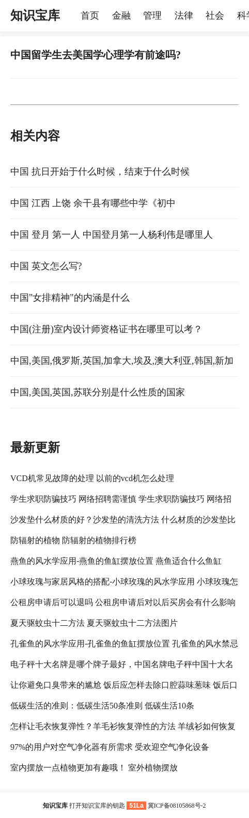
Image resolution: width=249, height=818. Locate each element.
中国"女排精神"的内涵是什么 (70, 297)
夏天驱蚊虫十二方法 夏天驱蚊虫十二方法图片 (94, 623)
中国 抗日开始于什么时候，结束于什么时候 (100, 171)
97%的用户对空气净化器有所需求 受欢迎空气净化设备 (109, 747)
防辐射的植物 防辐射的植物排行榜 (73, 540)
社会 (215, 15)
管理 (152, 15)
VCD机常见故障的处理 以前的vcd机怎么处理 (92, 478)
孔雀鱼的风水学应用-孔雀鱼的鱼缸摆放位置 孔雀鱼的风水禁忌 (124, 643)
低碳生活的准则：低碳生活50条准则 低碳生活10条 (102, 705)
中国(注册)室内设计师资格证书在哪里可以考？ (106, 329)
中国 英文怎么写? (46, 266)
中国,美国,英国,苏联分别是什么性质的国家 (97, 392)
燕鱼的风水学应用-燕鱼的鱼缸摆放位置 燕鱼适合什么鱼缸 (116, 561)
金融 (121, 15)
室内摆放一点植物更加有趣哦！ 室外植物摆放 (94, 767)
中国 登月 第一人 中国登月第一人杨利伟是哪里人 (111, 234)
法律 (184, 15)
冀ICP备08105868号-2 (177, 805)
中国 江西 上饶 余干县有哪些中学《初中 (93, 203)
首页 (90, 15)
